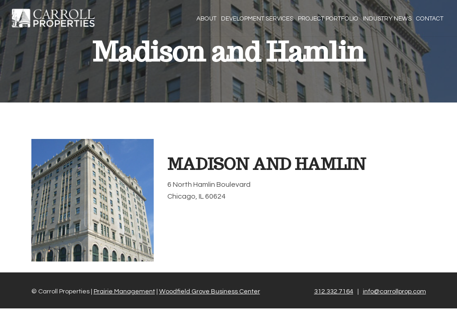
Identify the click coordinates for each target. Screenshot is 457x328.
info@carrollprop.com (394, 291)
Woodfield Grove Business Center (209, 291)
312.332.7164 (333, 291)
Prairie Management (124, 291)
